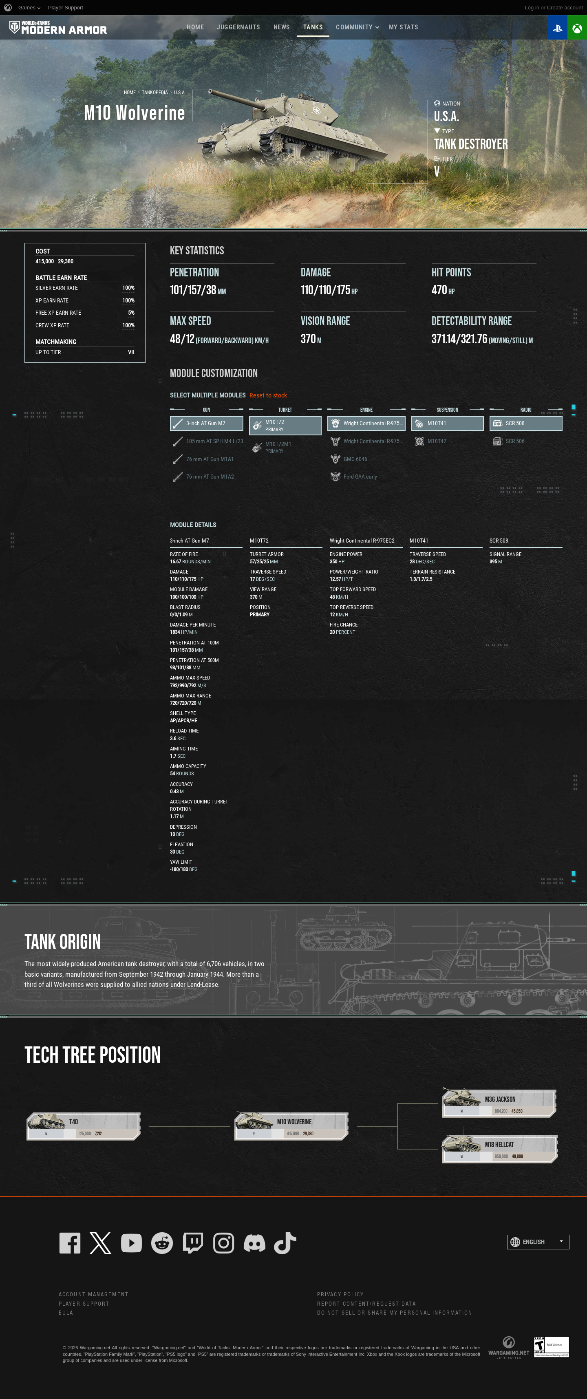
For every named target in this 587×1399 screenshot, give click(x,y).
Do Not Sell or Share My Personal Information (394, 1313)
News (282, 27)
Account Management (94, 1294)
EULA (66, 1313)
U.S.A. (180, 92)
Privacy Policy (340, 1294)
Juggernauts (238, 27)
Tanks (313, 27)
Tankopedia (155, 92)
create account (565, 7)
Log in (532, 7)
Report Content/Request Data (366, 1304)
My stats (404, 27)
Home (195, 27)
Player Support (84, 1304)
